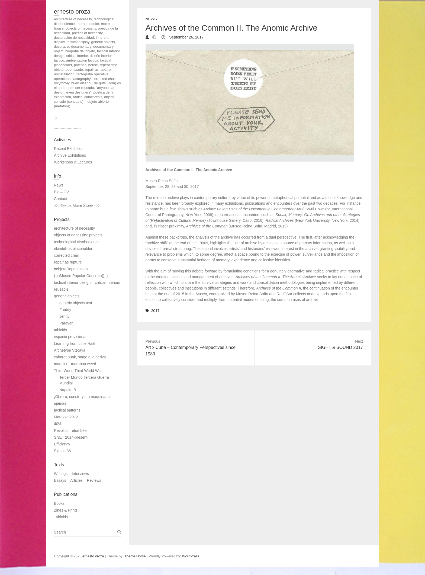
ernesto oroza (72, 11)
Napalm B (67, 390)
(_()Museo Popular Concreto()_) (81, 276)
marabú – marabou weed (75, 364)
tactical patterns (67, 410)
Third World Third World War (78, 370)
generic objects (66, 296)
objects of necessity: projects (78, 235)
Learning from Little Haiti (74, 343)
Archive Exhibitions (70, 155)
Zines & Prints (66, 510)
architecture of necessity (74, 228)
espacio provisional (70, 337)
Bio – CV (61, 192)
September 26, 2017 (186, 37)
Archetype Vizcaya (69, 350)
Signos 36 (62, 451)
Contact (60, 199)
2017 (155, 311)
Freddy (65, 309)
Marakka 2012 (66, 417)
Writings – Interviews (71, 473)
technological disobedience (76, 242)
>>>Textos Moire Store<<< (76, 205)
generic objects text (75, 303)
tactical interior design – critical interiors (87, 282)
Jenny (64, 316)
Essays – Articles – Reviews (77, 480)
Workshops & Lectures (73, 162)
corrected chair (66, 255)
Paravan (66, 323)
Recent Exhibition (68, 148)
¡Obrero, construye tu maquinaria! (82, 396)
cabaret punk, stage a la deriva (80, 357)
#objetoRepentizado (71, 269)
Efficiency (62, 444)
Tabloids (61, 517)
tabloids (60, 330)
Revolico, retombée (70, 430)
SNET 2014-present (70, 437)
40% (58, 424)
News (151, 19)
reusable (61, 289)
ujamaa (60, 403)
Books (59, 503)
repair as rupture (68, 262)
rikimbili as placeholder (73, 248)
